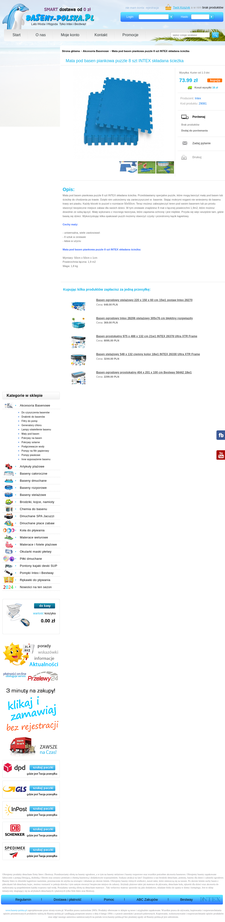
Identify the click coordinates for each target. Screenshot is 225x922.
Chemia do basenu (33, 509)
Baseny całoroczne (33, 473)
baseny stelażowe (115, 874)
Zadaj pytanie (201, 143)
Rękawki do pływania (35, 580)
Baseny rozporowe (33, 487)
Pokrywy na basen (32, 438)
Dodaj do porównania (194, 130)
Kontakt (101, 35)
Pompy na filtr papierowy (35, 451)
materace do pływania (157, 884)
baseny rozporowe (134, 874)
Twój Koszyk (181, 7)
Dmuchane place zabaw (37, 523)
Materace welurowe (34, 537)
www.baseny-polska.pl (16, 910)
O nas (41, 35)
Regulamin (23, 899)
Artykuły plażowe (32, 466)
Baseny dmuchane (33, 480)
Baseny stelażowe (33, 495)
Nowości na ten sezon (36, 587)
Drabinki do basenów (33, 416)
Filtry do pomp (30, 421)
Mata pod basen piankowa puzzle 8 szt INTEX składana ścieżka (150, 51)
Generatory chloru (32, 425)
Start (17, 35)
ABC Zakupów (147, 899)
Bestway (186, 899)
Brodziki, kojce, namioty (37, 502)
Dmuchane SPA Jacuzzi (37, 516)
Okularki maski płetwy (36, 551)
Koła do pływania (32, 530)
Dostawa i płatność (68, 899)
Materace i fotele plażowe (38, 544)
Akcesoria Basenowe (96, 51)
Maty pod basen (30, 434)
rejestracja (152, 7)
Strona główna (71, 51)
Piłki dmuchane (31, 558)
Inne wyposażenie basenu (36, 459)
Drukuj (196, 157)
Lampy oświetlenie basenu (36, 429)
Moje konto (70, 35)
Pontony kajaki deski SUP (38, 566)
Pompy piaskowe (31, 455)
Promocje (130, 35)
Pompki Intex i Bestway (37, 573)
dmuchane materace (94, 887)
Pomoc (109, 899)
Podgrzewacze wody (33, 446)
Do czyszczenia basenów (36, 412)
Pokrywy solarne (31, 442)
